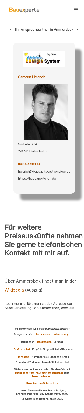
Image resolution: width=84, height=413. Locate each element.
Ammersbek (42, 334)
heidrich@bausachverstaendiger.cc (44, 171)
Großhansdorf (22, 349)
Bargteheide (44, 341)
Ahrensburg (61, 334)
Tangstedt (23, 356)
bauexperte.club (41, 376)
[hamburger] (76, 10)
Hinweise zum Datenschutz (42, 383)
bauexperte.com (24, 372)
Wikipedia (14, 290)
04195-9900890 (29, 164)
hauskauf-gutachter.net (49, 372)
